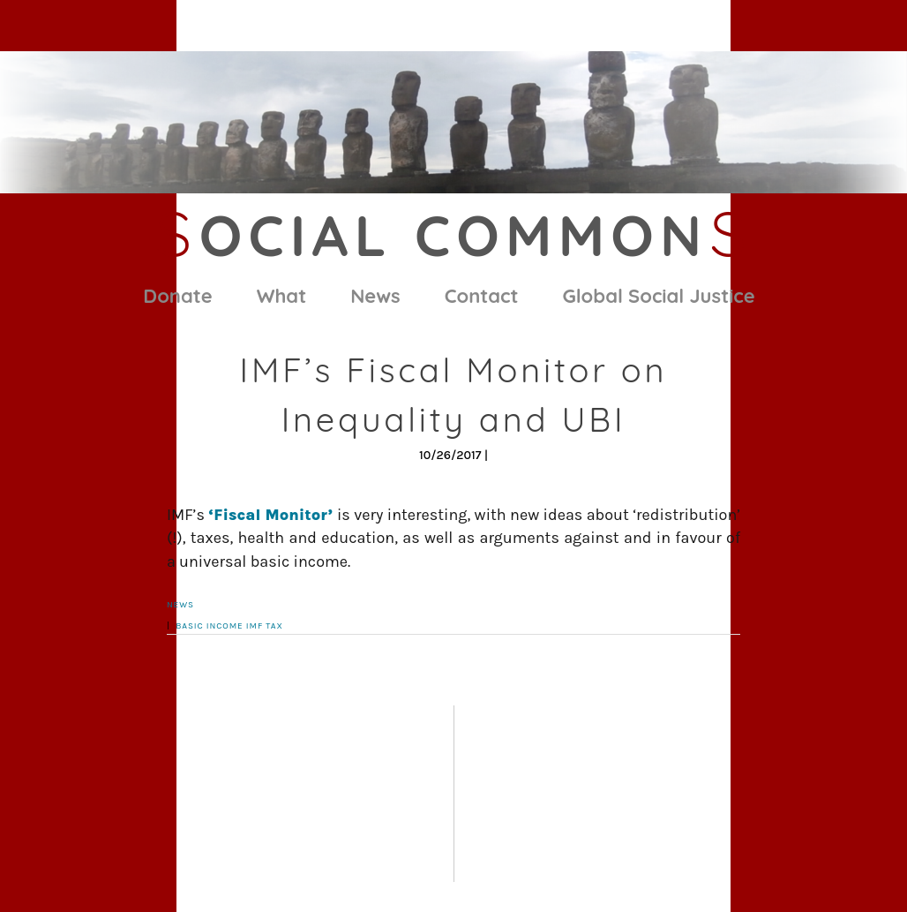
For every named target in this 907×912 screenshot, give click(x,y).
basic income (209, 626)
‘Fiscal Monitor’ (272, 514)
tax (274, 626)
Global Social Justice (659, 295)
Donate (177, 295)
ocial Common (453, 235)
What (281, 295)
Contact (482, 295)
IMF (254, 626)
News (375, 295)
